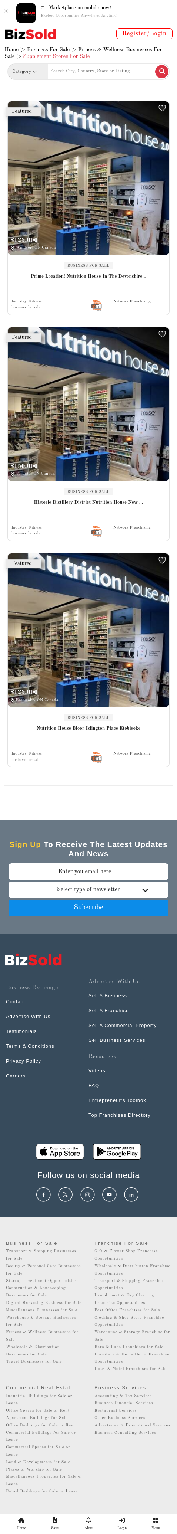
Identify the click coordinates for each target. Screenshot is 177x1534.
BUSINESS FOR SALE (88, 266)
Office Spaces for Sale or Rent (38, 1411)
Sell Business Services (117, 1040)
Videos (97, 1070)
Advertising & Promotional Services (132, 1425)
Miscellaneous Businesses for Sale (41, 1310)
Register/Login (144, 34)
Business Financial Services (123, 1403)
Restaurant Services (115, 1411)
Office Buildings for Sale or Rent (41, 1425)
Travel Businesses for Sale (34, 1362)
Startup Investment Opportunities (41, 1281)
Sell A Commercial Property (122, 1025)
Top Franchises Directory (119, 1115)
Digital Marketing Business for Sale (43, 1303)
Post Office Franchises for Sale (127, 1310)
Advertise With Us (28, 1016)
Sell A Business (107, 995)
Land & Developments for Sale (38, 1462)
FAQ (93, 1085)
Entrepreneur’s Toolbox (117, 1100)
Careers (16, 1076)
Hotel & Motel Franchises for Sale (130, 1369)
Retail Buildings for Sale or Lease (42, 1491)
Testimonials (21, 1031)
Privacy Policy (23, 1061)
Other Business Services (120, 1418)
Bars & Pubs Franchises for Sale (129, 1347)
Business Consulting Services (125, 1433)
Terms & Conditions (30, 1046)
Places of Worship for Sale (34, 1470)
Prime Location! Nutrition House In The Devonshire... (88, 276)
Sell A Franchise (108, 1010)
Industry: (26, 302)
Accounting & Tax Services (123, 1396)
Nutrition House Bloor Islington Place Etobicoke (88, 728)
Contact (15, 1001)
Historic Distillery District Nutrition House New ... (88, 502)
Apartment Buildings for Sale (37, 1418)
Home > (14, 50)
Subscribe (88, 907)
